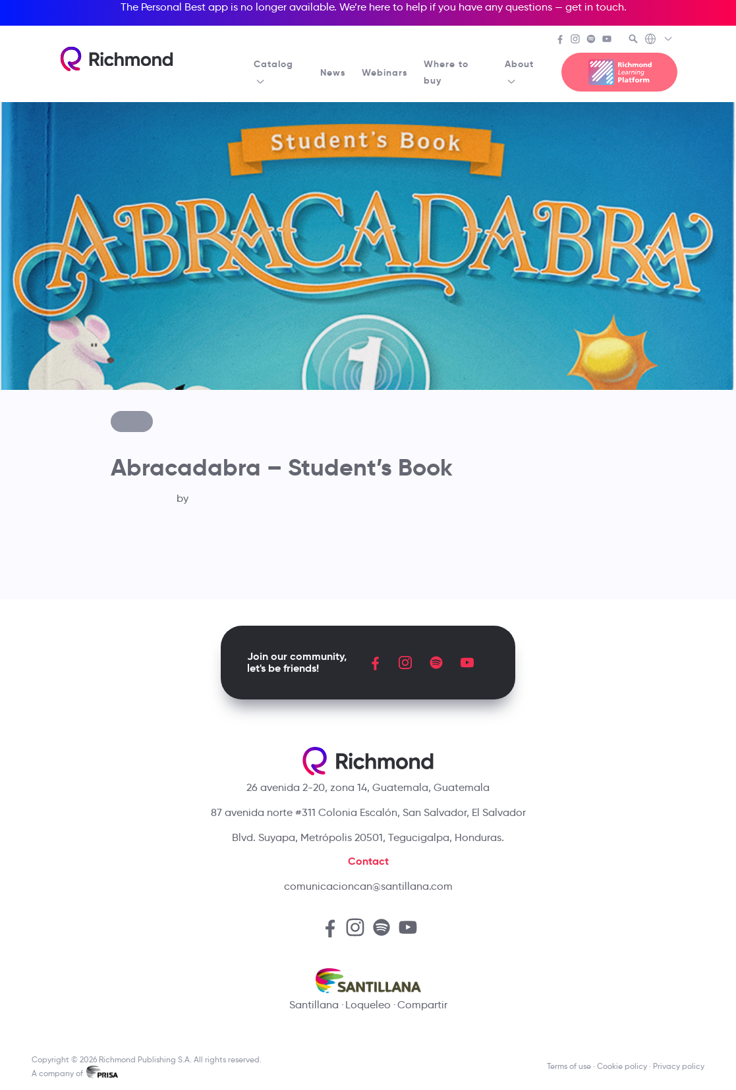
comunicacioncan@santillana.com (368, 886)
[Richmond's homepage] (117, 59)
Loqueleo (368, 1004)
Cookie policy (622, 1066)
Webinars (385, 72)
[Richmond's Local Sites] (659, 40)
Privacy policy (678, 1066)
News (333, 72)
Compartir (422, 1004)
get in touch (594, 7)
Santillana (314, 1004)
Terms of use (569, 1066)
